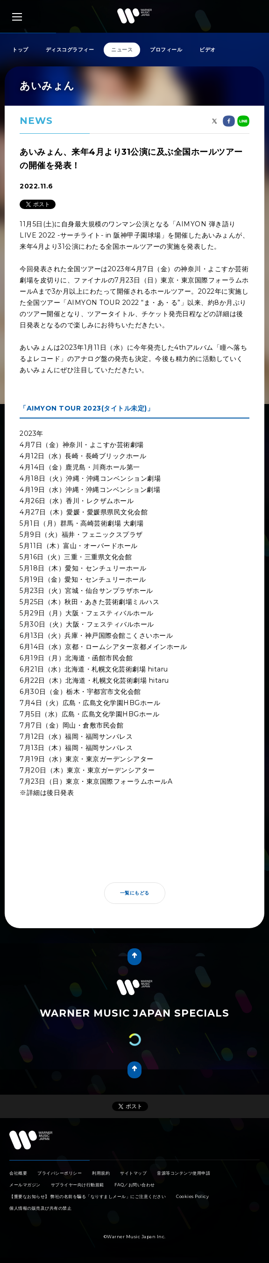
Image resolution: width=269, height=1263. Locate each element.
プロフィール (166, 49)
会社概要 (18, 1173)
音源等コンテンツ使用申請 (183, 1173)
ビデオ (207, 49)
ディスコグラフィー (70, 49)
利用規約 (101, 1173)
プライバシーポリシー (59, 1173)
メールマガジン (25, 1184)
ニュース (122, 49)
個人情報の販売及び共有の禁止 (40, 1208)
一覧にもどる (134, 893)
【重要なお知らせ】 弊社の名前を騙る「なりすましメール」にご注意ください (87, 1196)
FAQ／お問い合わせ (134, 1184)
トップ (20, 49)
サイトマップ (133, 1173)
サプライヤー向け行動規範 (77, 1184)
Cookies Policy (192, 1196)
